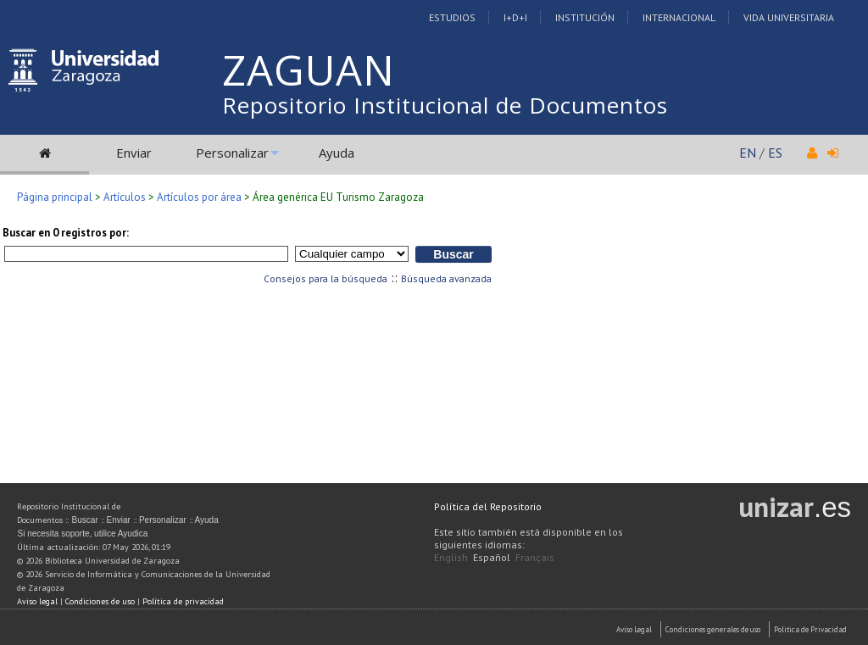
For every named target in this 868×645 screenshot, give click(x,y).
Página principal (54, 197)
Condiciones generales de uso (712, 629)
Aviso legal (37, 601)
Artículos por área (199, 197)
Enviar (134, 152)
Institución (585, 17)
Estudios (452, 17)
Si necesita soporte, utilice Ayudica (82, 533)
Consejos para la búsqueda (325, 278)
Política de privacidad (183, 601)
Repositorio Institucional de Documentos (445, 105)
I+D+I (515, 17)
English (451, 557)
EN (747, 152)
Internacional (679, 17)
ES (775, 152)
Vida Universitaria (788, 17)
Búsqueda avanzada (446, 278)
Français (534, 557)
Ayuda (336, 152)
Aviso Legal (634, 629)
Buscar (84, 520)
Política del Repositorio (488, 506)
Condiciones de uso (100, 601)
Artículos (124, 197)
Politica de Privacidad (810, 629)
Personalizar (232, 152)
